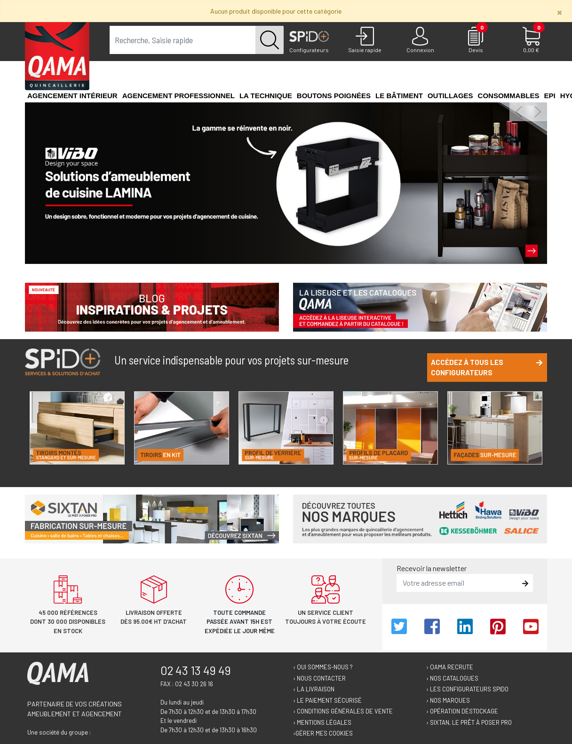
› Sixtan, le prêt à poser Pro (469, 722)
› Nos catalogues (452, 678)
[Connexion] (420, 40)
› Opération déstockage (462, 711)
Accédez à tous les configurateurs (486, 367)
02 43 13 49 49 (195, 670)
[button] (518, 111)
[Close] (560, 11)
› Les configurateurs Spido (467, 689)
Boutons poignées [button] (334, 96)
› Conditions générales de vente (343, 711)
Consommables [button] (509, 96)
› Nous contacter (319, 678)
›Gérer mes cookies (323, 733)
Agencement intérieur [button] (72, 96)
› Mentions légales (322, 722)
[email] (458, 583)
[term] (183, 40)
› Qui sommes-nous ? (323, 667)
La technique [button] (265, 96)
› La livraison (313, 689)
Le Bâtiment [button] (399, 96)
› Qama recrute (449, 667)
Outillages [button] (450, 96)
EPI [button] (549, 96)
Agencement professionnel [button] (178, 96)
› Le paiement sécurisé (327, 700)
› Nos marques (448, 700)
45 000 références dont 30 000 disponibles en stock (67, 622)
